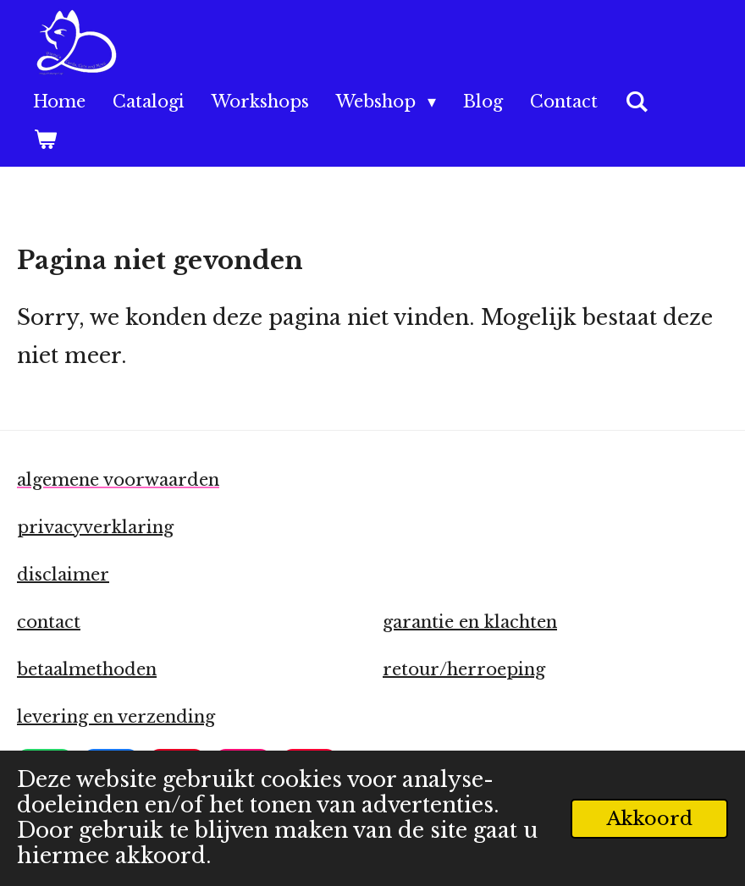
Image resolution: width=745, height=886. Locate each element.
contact (48, 622)
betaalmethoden (87, 669)
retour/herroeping (464, 669)
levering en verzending (116, 717)
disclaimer (63, 574)
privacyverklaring (95, 527)
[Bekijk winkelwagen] (45, 139)
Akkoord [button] (649, 818)
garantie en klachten (470, 622)
